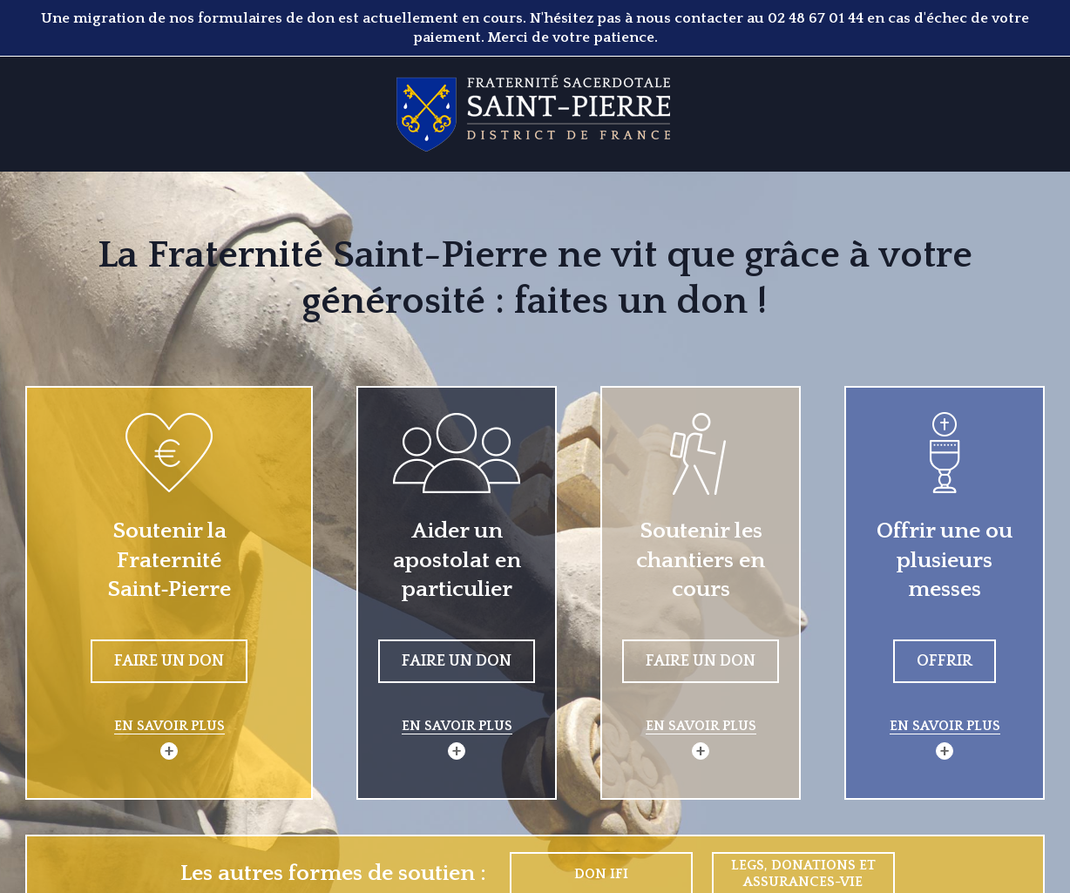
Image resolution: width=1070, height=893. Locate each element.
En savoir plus (169, 726)
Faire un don (169, 661)
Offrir (944, 661)
